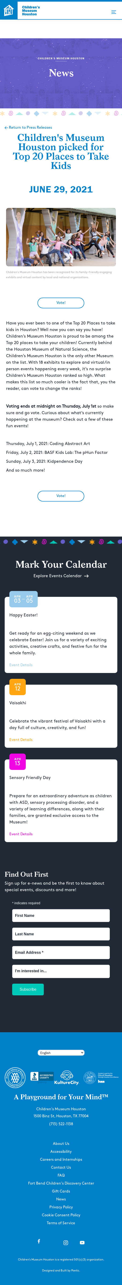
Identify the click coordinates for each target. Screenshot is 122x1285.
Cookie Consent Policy (61, 1215)
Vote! (61, 303)
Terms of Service (61, 1223)
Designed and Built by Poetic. (61, 1270)
